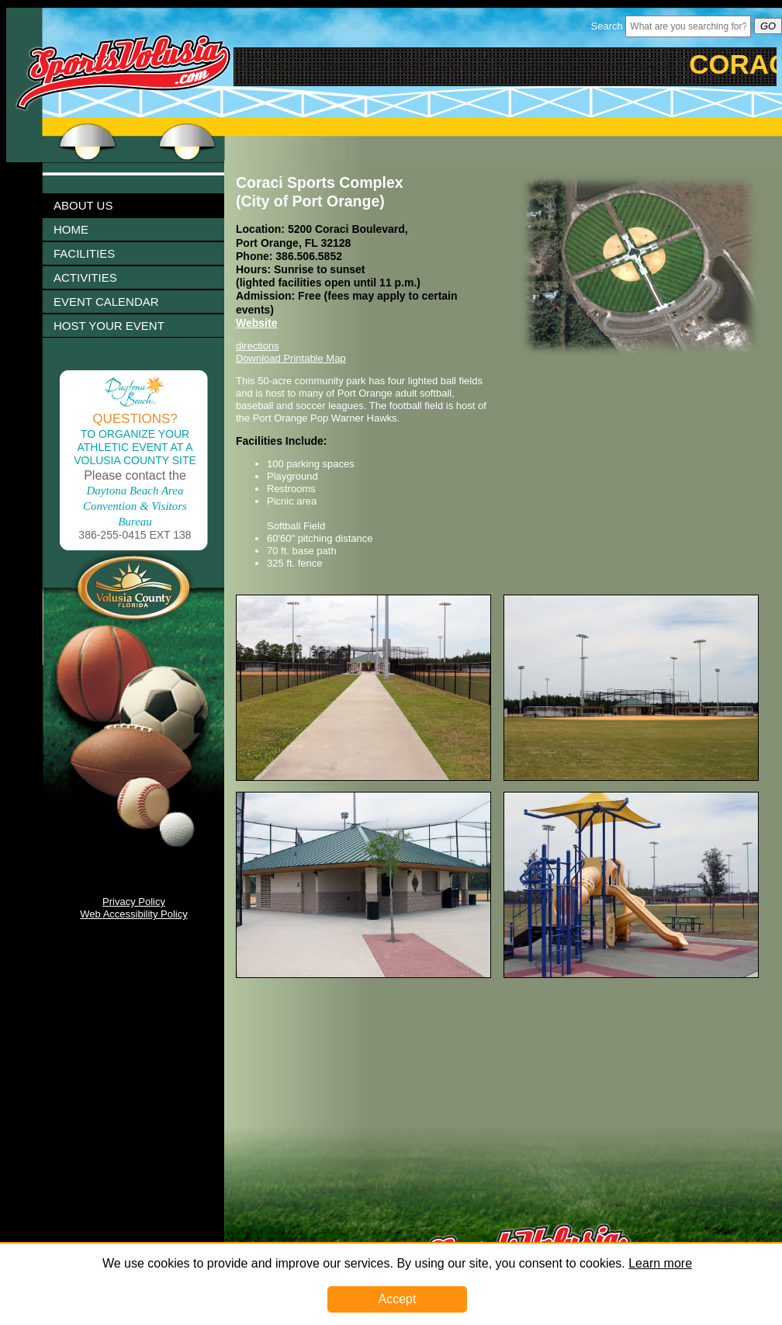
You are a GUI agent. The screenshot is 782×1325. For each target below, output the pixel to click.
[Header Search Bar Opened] (688, 26)
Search (607, 26)
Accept (398, 1299)
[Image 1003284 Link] (363, 777)
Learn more (660, 1263)
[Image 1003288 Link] (363, 974)
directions (257, 346)
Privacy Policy (133, 901)
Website (256, 323)
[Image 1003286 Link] (631, 777)
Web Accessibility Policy (133, 914)
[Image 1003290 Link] (631, 974)
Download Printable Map (291, 358)
